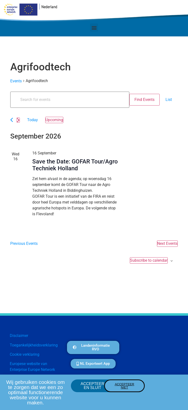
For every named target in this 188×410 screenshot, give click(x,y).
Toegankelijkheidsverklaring (34, 345)
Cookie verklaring (24, 354)
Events (16, 81)
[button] (94, 27)
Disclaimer (19, 335)
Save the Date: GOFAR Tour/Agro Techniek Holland (75, 165)
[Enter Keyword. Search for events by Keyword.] (69, 100)
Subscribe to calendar (148, 260)
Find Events (144, 99)
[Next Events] (18, 120)
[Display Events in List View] (169, 100)
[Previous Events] (11, 120)
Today (32, 120)
